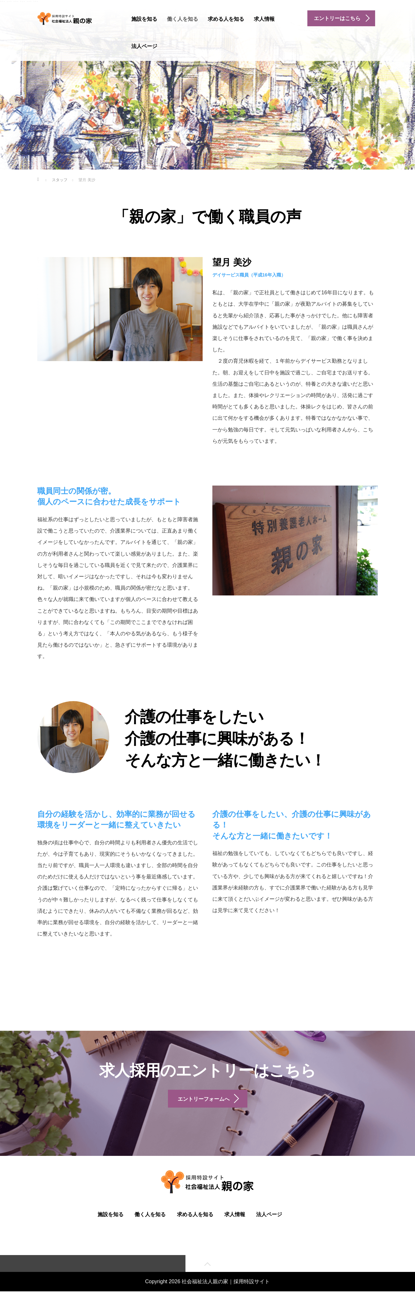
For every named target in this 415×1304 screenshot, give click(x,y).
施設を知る (144, 19)
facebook (170, 45)
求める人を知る (226, 19)
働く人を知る (182, 19)
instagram (186, 45)
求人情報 (264, 19)
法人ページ (144, 46)
